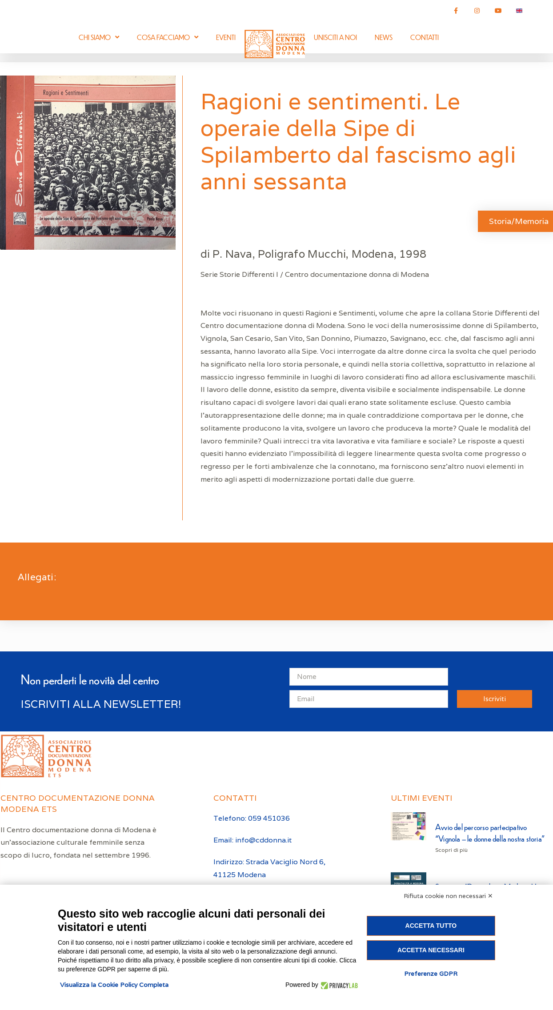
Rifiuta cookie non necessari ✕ (448, 896)
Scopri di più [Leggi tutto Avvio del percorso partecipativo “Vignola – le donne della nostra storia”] (451, 849)
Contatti (424, 37)
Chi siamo (99, 37)
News (384, 37)
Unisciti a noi (335, 37)
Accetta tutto (431, 925)
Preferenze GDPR (430, 974)
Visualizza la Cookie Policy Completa (114, 985)
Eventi (226, 37)
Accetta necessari (431, 950)
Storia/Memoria (519, 221)
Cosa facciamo (167, 37)
